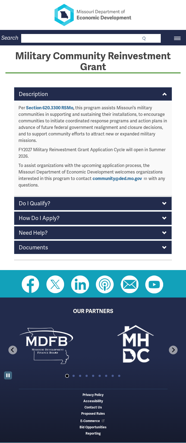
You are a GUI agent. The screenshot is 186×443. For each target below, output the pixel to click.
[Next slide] (173, 350)
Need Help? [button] (33, 232)
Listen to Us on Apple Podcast (105, 284)
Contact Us (93, 407)
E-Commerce (92, 421)
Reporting (93, 434)
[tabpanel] (48, 345)
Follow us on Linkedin (80, 284)
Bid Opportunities (93, 427)
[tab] (66, 375)
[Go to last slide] (12, 350)
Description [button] (33, 94)
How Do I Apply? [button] (39, 218)
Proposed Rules (93, 414)
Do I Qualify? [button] (34, 203)
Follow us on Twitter (55, 284)
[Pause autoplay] (8, 375)
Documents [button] (33, 247)
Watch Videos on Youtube (154, 284)
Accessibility (93, 401)
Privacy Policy (93, 395)
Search (9, 38)
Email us (129, 284)
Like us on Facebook (31, 284)
